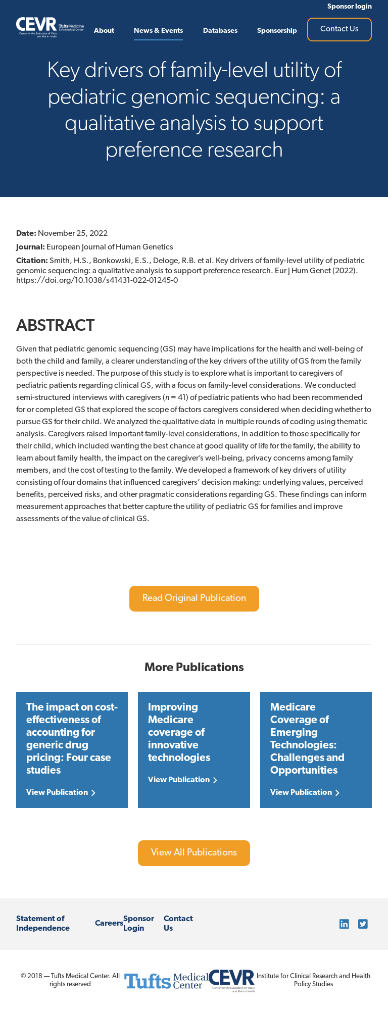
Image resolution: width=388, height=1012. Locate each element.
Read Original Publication (194, 598)
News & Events (158, 31)
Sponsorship (277, 31)
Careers (109, 924)
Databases (220, 31)
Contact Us (339, 29)
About (104, 31)
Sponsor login (349, 7)
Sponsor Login (138, 924)
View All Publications (194, 853)
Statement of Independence (43, 924)
